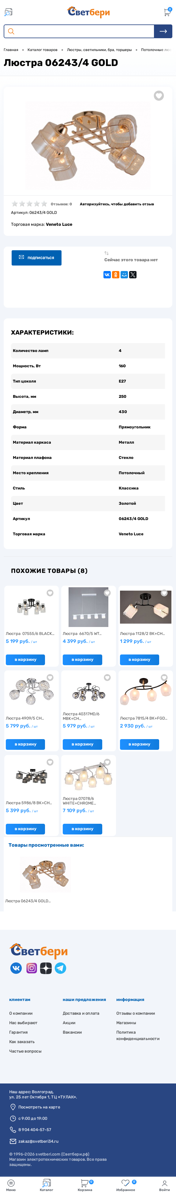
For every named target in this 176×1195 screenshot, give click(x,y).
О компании (20, 1013)
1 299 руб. (135, 641)
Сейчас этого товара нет (131, 259)
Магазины (126, 1023)
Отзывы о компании (135, 1013)
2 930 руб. (136, 726)
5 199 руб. (21, 641)
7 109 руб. (78, 810)
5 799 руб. (22, 726)
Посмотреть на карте (39, 1107)
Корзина (86, 1185)
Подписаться (36, 257)
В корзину (25, 659)
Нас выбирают (23, 1023)
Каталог (46, 1185)
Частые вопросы (25, 1051)
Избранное (126, 1185)
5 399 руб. (22, 810)
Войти (164, 1185)
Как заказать (22, 1041)
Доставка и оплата (81, 1013)
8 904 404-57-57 (34, 1129)
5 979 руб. (79, 726)
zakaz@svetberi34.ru (38, 1141)
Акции (69, 1023)
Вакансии (72, 1032)
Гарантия (18, 1032)
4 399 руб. (79, 641)
